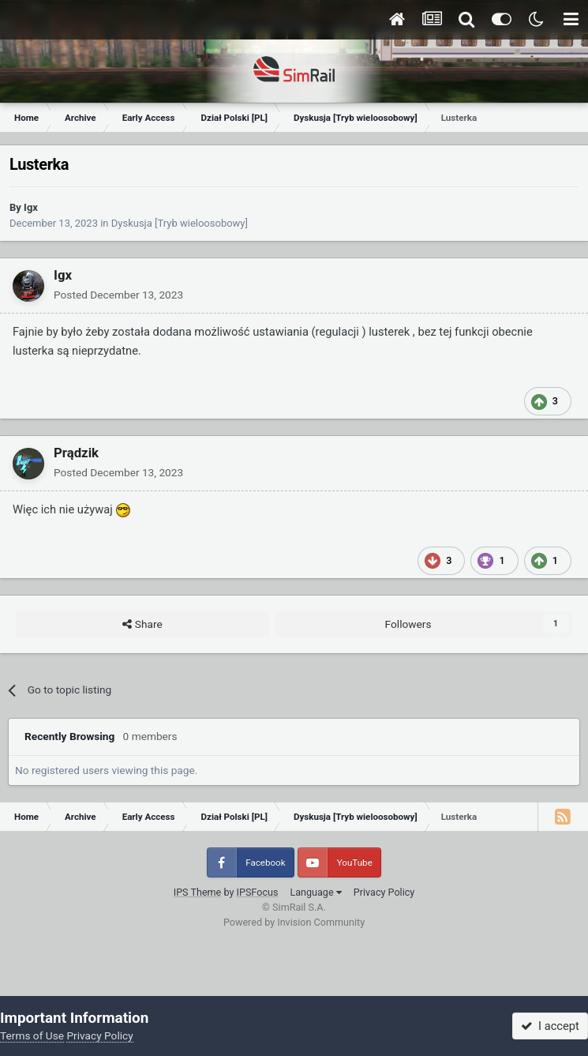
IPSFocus (258, 892)
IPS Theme (198, 892)
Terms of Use (32, 1035)
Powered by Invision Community (294, 922)
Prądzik (76, 452)
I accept (550, 1026)
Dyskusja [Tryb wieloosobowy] (179, 223)
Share (142, 624)
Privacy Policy (384, 892)
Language (315, 892)
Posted (118, 294)
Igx (31, 207)
